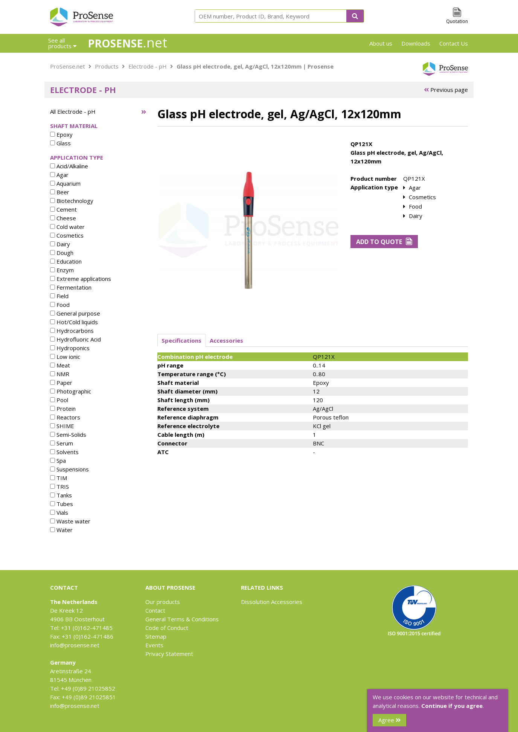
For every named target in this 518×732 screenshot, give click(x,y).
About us (380, 43)
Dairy (60, 244)
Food (60, 304)
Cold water (67, 226)
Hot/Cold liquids (74, 322)
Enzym (62, 270)
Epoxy (61, 134)
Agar (59, 174)
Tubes (61, 504)
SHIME (62, 426)
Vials (59, 512)
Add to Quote (384, 242)
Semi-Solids (68, 434)
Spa (58, 460)
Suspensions (69, 469)
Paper (61, 382)
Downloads (415, 43)
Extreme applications (80, 278)
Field (59, 296)
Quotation (457, 21)
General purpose (75, 313)
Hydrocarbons (72, 330)
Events (154, 645)
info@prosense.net (74, 645)
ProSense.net (67, 66)
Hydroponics (70, 348)
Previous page (446, 89)
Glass (60, 143)
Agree (389, 720)
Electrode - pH (147, 66)
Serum (61, 443)
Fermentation (70, 287)
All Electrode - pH (73, 111)
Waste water (70, 521)
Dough (61, 252)
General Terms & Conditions (182, 619)
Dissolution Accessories (271, 601)
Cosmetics (67, 235)
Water (61, 530)
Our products (162, 601)
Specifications (181, 340)
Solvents (64, 452)
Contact (155, 610)
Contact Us (453, 43)
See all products (62, 43)
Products (107, 66)
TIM (58, 478)
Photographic (70, 391)
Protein (63, 408)
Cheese (63, 218)
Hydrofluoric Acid (75, 339)
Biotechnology (71, 200)
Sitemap (155, 636)
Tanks (61, 495)
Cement (63, 209)
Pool (59, 400)
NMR (59, 374)
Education (66, 261)
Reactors (65, 417)
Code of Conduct (166, 627)
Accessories (226, 340)
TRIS (59, 486)
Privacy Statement (169, 653)
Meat (60, 365)
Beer (59, 192)
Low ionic (65, 356)
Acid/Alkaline (69, 166)
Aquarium (65, 183)
